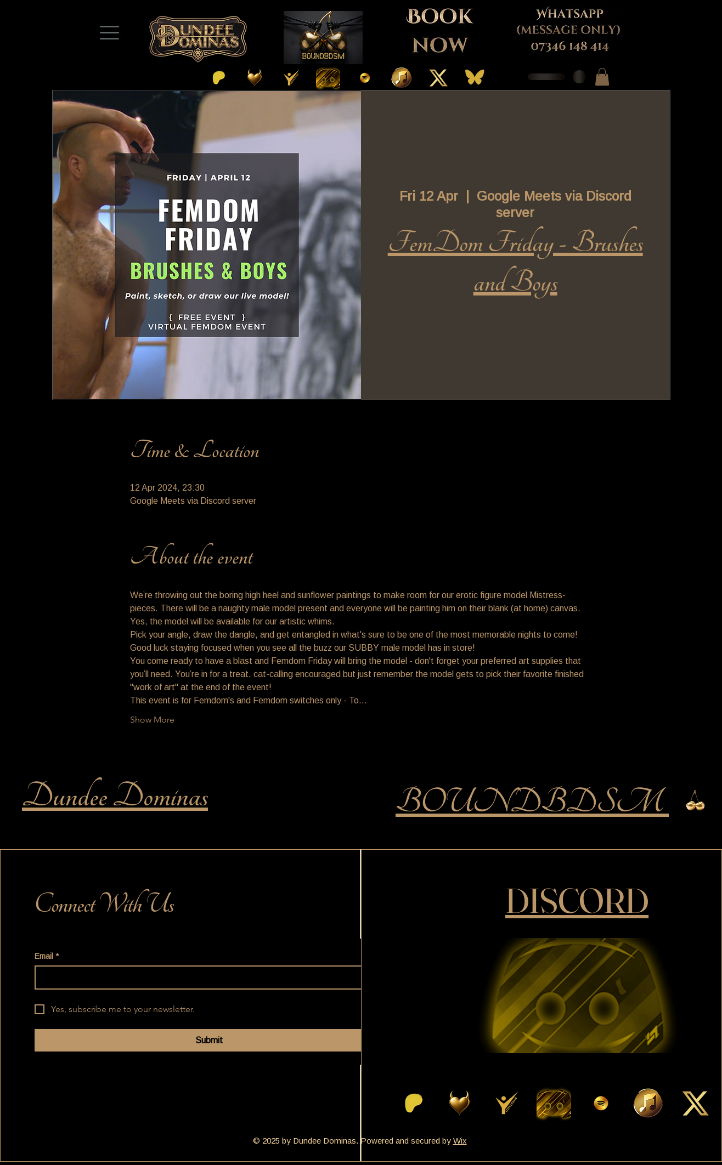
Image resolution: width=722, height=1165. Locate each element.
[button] (602, 77)
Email (47, 956)
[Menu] (109, 32)
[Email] (205, 977)
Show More (152, 719)
